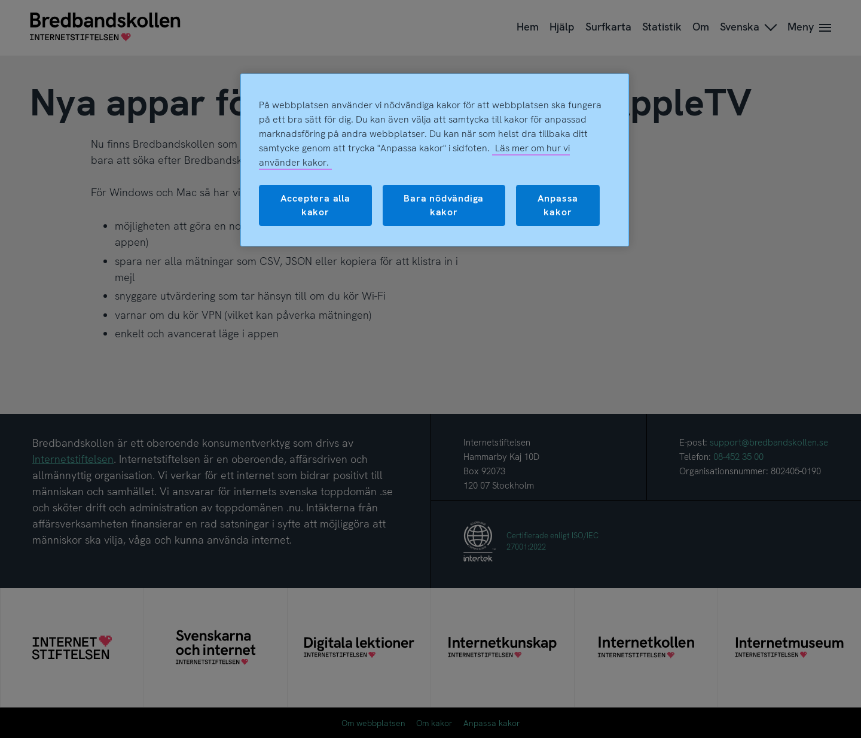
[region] (434, 160)
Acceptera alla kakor (315, 205)
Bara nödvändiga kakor (444, 205)
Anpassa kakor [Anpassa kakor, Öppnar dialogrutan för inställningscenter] (558, 205)
